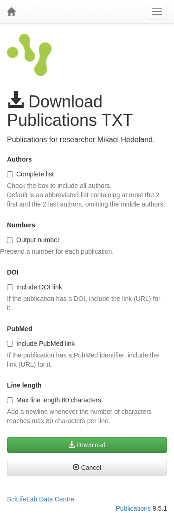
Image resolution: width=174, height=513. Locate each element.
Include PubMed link (41, 343)
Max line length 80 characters (54, 400)
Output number (33, 240)
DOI (13, 272)
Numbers (21, 225)
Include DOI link (34, 287)
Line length (24, 385)
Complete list (30, 174)
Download (86, 445)
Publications (133, 508)
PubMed (19, 328)
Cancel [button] (87, 467)
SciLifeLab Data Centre (40, 499)
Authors (19, 159)
